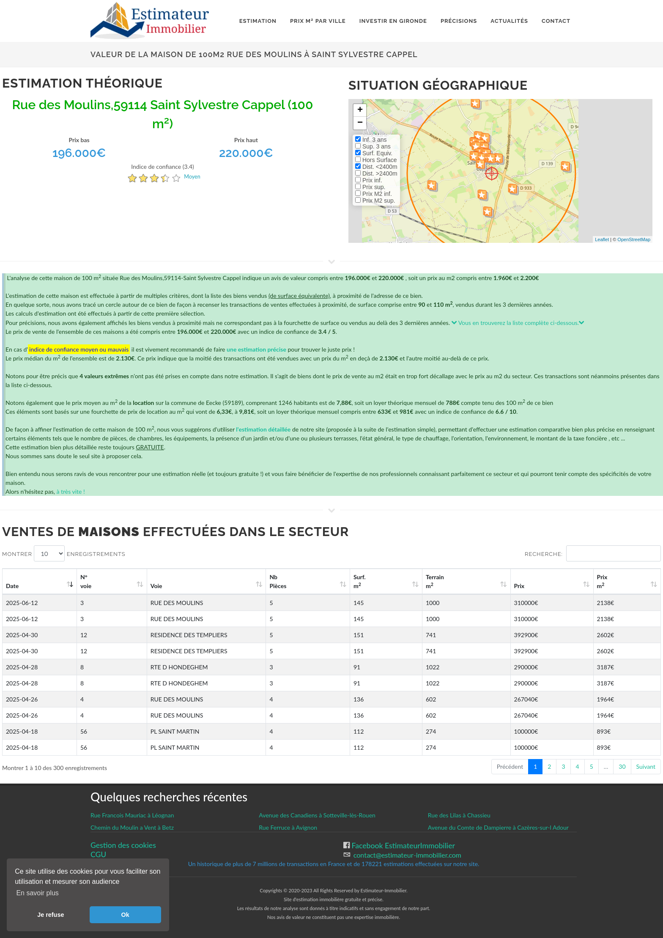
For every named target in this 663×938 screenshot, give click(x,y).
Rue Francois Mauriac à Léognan (132, 815)
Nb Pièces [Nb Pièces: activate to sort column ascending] (364, 581)
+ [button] (360, 110)
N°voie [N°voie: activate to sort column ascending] (88, 581)
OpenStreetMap (633, 239)
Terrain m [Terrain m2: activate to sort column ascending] (487, 581)
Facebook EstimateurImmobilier (402, 845)
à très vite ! (70, 491)
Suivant (645, 766)
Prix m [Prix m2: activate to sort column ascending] (616, 581)
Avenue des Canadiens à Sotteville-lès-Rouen (317, 815)
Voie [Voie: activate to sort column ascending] (143, 585)
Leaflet (602, 239)
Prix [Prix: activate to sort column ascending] (552, 585)
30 (622, 766)
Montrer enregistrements (64, 553)
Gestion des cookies (123, 845)
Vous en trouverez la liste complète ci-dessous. (518, 322)
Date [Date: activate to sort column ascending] (12, 585)
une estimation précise (256, 349)
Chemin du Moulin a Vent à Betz (132, 827)
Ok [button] (125, 914)
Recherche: (593, 553)
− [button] (360, 123)
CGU (98, 854)
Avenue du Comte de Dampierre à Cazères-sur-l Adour (498, 827)
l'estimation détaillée (263, 429)
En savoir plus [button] (37, 893)
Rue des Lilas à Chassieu (459, 815)
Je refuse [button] (50, 914)
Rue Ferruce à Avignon (288, 827)
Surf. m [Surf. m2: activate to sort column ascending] (428, 581)
